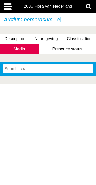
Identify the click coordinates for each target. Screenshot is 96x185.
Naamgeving (46, 38)
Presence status (67, 49)
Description (15, 38)
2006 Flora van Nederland (48, 6)
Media (19, 49)
